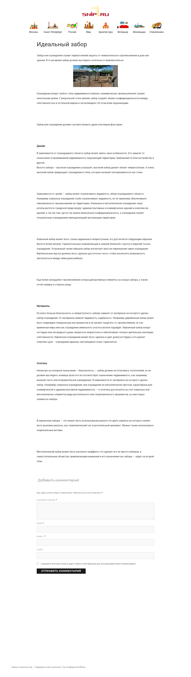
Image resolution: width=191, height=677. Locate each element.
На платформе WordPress (74, 667)
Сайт (40, 549)
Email (41, 536)
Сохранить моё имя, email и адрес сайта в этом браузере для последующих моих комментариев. (88, 564)
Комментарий (47, 500)
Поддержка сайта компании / (49, 667)
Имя (40, 523)
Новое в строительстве (21, 667)
